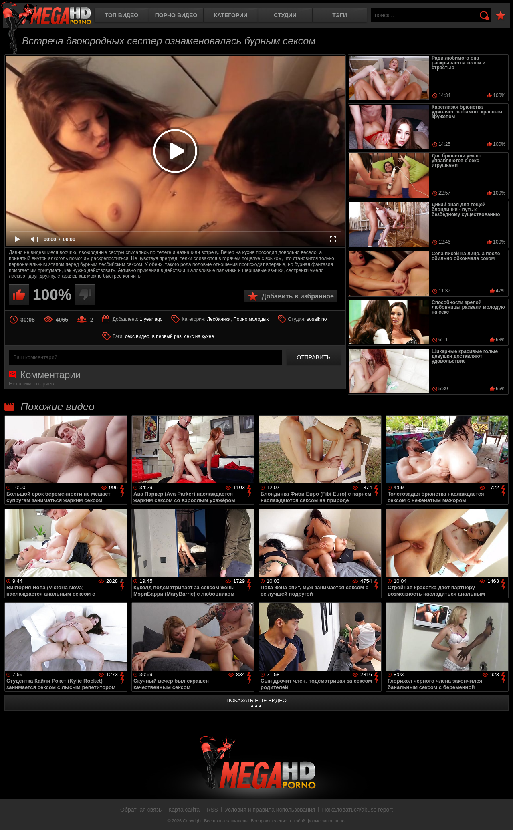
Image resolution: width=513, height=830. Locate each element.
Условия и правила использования (270, 809)
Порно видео (176, 15)
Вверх (501, 815)
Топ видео (121, 15)
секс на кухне (199, 336)
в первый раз (166, 336)
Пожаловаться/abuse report (357, 809)
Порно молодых (251, 319)
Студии (285, 15)
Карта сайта (184, 809)
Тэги (339, 15)
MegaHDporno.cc (46, 13)
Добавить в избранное (298, 296)
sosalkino (317, 319)
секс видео (137, 336)
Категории (231, 15)
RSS (212, 809)
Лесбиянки (218, 319)
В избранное (500, 15)
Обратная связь (141, 809)
